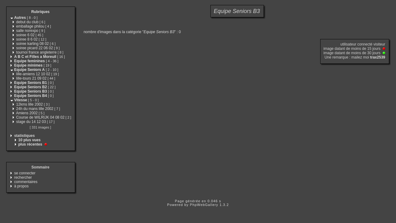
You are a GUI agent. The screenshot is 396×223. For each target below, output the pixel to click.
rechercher (23, 177)
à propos (21, 186)
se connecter (25, 173)
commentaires (25, 182)
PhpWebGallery (204, 205)
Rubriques (40, 12)
